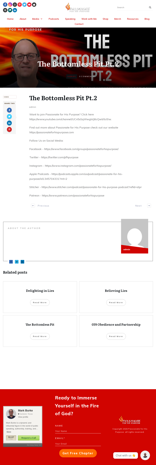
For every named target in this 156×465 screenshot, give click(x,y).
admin (32, 107)
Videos (71, 76)
